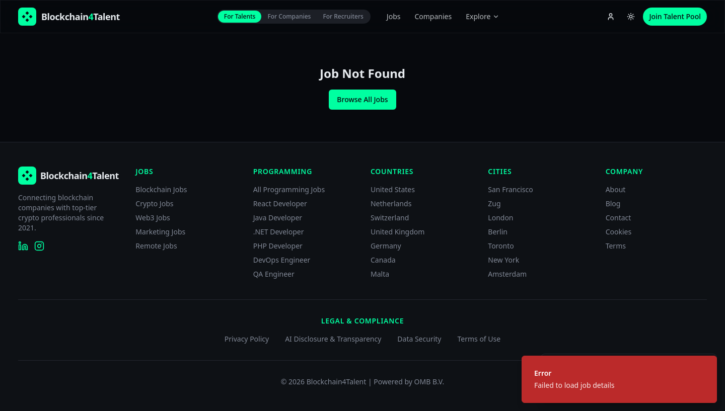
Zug (494, 203)
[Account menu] (611, 17)
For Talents (240, 16)
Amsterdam (507, 274)
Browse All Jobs (362, 99)
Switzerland (390, 217)
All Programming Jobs (289, 189)
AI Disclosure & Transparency (333, 339)
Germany (386, 246)
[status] (619, 379)
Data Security (419, 339)
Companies (433, 16)
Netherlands (391, 203)
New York (503, 260)
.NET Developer (278, 231)
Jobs (394, 16)
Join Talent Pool (675, 16)
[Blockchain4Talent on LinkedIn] (23, 246)
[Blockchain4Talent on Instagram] (39, 246)
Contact (618, 217)
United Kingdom (397, 231)
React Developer (280, 203)
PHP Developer (278, 246)
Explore (482, 16)
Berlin (498, 231)
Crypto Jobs (154, 203)
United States (393, 189)
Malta (380, 274)
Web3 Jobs (152, 217)
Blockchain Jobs (161, 189)
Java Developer (278, 217)
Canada (383, 260)
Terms (616, 246)
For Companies (289, 16)
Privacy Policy (247, 339)
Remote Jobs (156, 246)
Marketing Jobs (160, 231)
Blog (613, 203)
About (616, 189)
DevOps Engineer (282, 260)
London (500, 217)
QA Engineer (274, 274)
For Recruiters (343, 16)
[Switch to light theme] (631, 17)
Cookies (618, 231)
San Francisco (510, 189)
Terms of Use (478, 339)
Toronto (501, 246)
